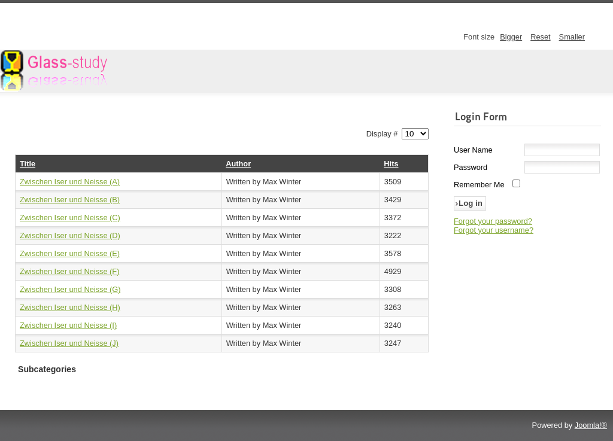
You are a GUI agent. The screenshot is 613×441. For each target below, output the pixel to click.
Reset (540, 36)
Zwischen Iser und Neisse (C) (70, 217)
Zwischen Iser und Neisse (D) (70, 235)
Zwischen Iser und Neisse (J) (69, 343)
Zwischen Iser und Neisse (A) (70, 181)
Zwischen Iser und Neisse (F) (69, 271)
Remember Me (479, 184)
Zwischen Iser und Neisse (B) (70, 199)
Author (238, 163)
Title (27, 163)
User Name (473, 149)
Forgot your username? (493, 230)
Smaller (572, 36)
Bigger (511, 36)
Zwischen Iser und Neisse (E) (70, 253)
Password (470, 167)
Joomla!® (591, 425)
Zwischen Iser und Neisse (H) (70, 307)
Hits (391, 163)
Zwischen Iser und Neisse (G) (70, 289)
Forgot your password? (493, 221)
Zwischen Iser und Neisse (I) (68, 325)
